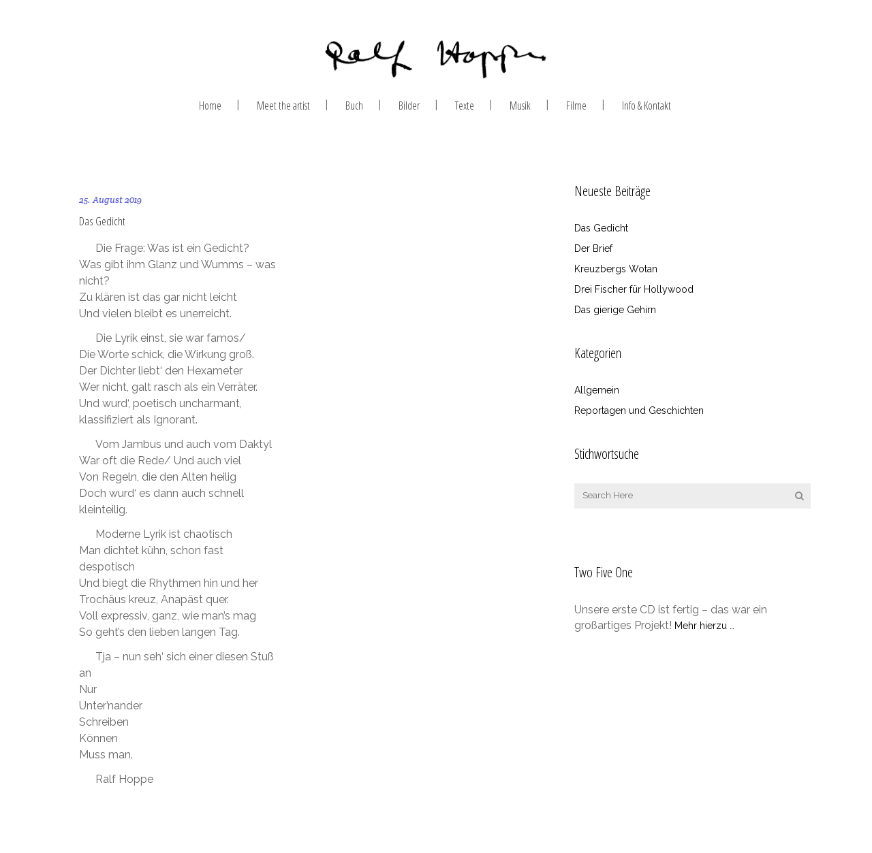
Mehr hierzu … (704, 625)
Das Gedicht (102, 220)
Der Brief (593, 248)
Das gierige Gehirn (615, 309)
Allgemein (596, 390)
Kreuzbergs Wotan (615, 268)
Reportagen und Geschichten (639, 410)
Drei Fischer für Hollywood (634, 289)
